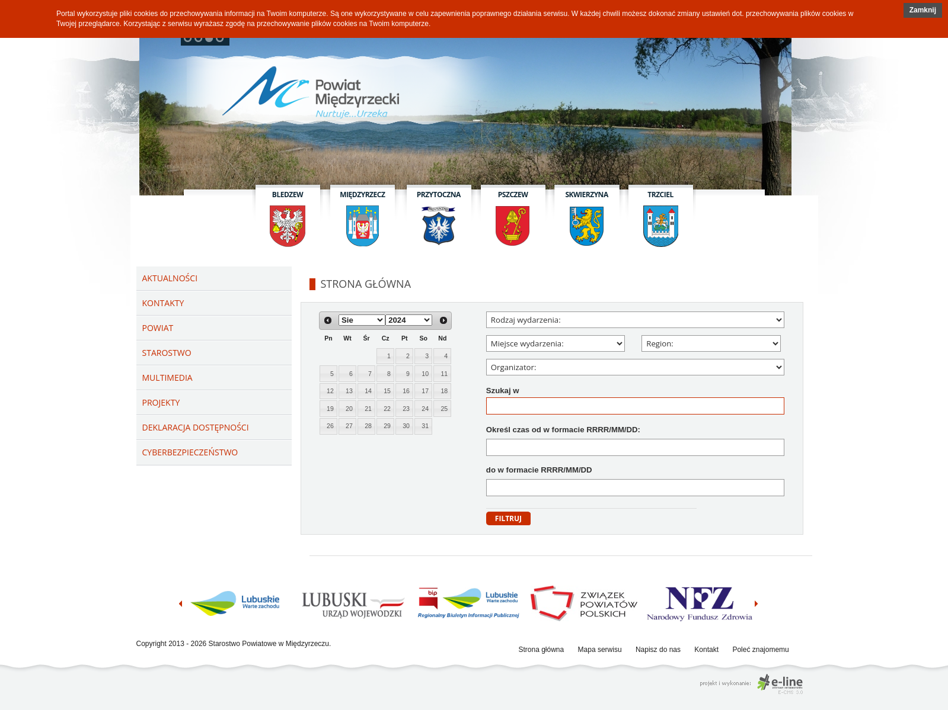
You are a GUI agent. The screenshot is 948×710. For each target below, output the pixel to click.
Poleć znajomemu (760, 649)
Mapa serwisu (600, 649)
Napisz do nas (658, 649)
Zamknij (922, 10)
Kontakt (706, 649)
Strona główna (541, 649)
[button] (923, 10)
